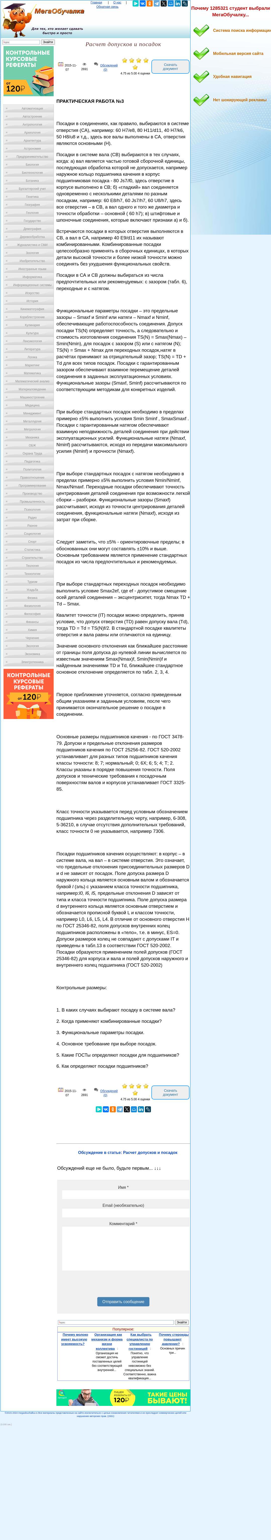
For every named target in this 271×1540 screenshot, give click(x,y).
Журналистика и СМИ (32, 245)
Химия (32, 630)
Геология (32, 213)
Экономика (32, 654)
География (32, 205)
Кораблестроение (32, 317)
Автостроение (32, 116)
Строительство (32, 558)
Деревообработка (32, 237)
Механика (32, 437)
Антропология (32, 124)
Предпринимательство (32, 156)
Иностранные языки (32, 269)
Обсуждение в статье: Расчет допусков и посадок (127, 1152)
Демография (32, 229)
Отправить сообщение (123, 1302)
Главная (96, 2)
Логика (32, 357)
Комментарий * (123, 1224)
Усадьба (32, 590)
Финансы (32, 622)
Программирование (32, 485)
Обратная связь (107, 7)
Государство (32, 221)
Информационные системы (32, 285)
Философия (32, 614)
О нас (117, 2)
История (32, 301)
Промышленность (32, 501)
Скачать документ (170, 67)
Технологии (32, 574)
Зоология (32, 253)
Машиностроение (32, 397)
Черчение (32, 638)
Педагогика (32, 461)
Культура (32, 333)
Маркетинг (32, 365)
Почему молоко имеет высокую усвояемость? (74, 1339)
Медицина (32, 405)
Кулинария (32, 325)
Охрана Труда (32, 453)
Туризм (32, 582)
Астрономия (32, 148)
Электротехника (32, 662)
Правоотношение (32, 477)
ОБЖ (32, 445)
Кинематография (32, 309)
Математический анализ (32, 381)
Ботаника (32, 181)
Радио (32, 517)
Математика (32, 373)
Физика (32, 598)
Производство (32, 493)
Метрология (32, 429)
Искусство (32, 293)
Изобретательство (32, 261)
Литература (32, 349)
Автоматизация (32, 108)
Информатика (32, 277)
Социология (32, 533)
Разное (32, 525)
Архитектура (32, 140)
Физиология (32, 606)
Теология (32, 566)
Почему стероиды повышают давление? (174, 1339)
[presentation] (100, 1285)
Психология (32, 509)
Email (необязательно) (123, 1205)
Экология (32, 646)
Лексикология (32, 341)
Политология (32, 469)
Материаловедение (32, 389)
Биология (32, 164)
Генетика (32, 197)
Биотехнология (32, 172)
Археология (32, 132)
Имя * (123, 1187)
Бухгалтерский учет (32, 189)
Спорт (32, 541)
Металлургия (32, 421)
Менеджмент (32, 413)
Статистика (32, 550)
